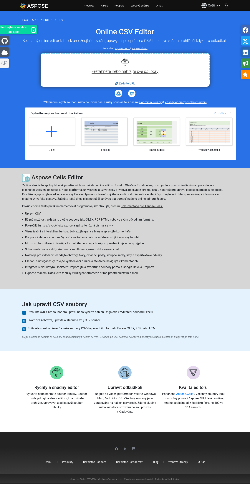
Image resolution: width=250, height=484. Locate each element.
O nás (159, 5)
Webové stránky (140, 5)
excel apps (30, 20)
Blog (155, 462)
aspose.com (122, 48)
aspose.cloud (139, 48)
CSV (38, 213)
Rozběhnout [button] (221, 113)
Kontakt (176, 479)
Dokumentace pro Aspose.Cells (142, 206)
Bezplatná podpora (94, 462)
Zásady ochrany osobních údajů (186, 102)
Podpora (119, 5)
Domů (48, 462)
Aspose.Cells (48, 177)
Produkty (89, 5)
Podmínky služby (150, 102)
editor (48, 20)
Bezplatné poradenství (129, 462)
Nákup (104, 5)
